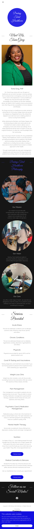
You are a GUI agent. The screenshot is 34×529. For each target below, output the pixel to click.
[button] (4, 2)
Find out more (17, 454)
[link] (17, 498)
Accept (17, 525)
